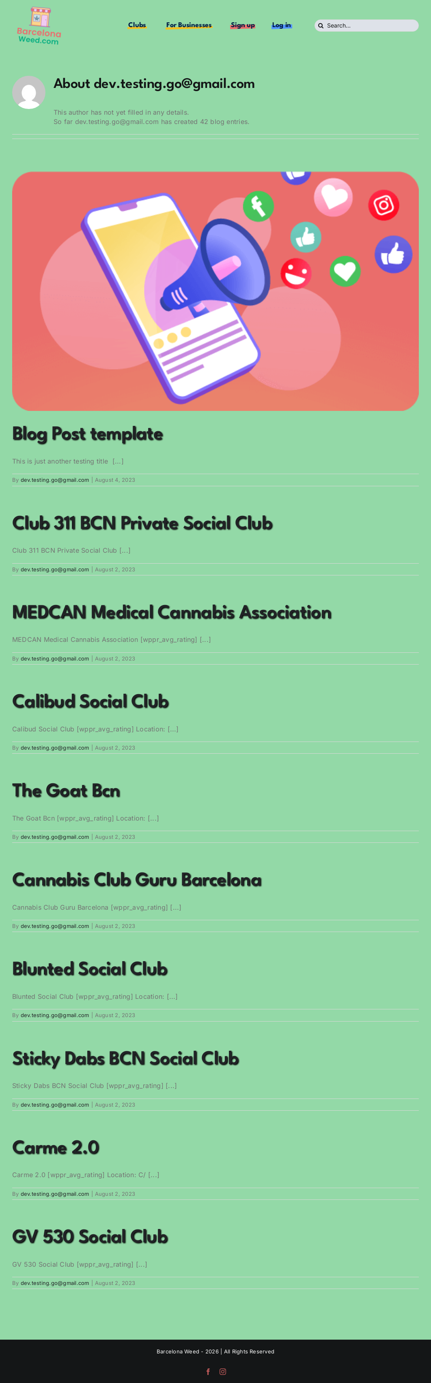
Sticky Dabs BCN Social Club (125, 1059)
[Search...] (367, 25)
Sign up (242, 25)
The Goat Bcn (66, 791)
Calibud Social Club (90, 702)
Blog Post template (87, 434)
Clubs (137, 25)
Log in (281, 25)
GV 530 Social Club (89, 1238)
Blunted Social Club (89, 970)
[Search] (321, 25)
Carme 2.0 (55, 1148)
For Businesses (189, 25)
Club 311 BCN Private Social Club (142, 524)
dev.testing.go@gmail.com (55, 480)
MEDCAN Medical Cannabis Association (171, 613)
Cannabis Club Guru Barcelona (136, 881)
